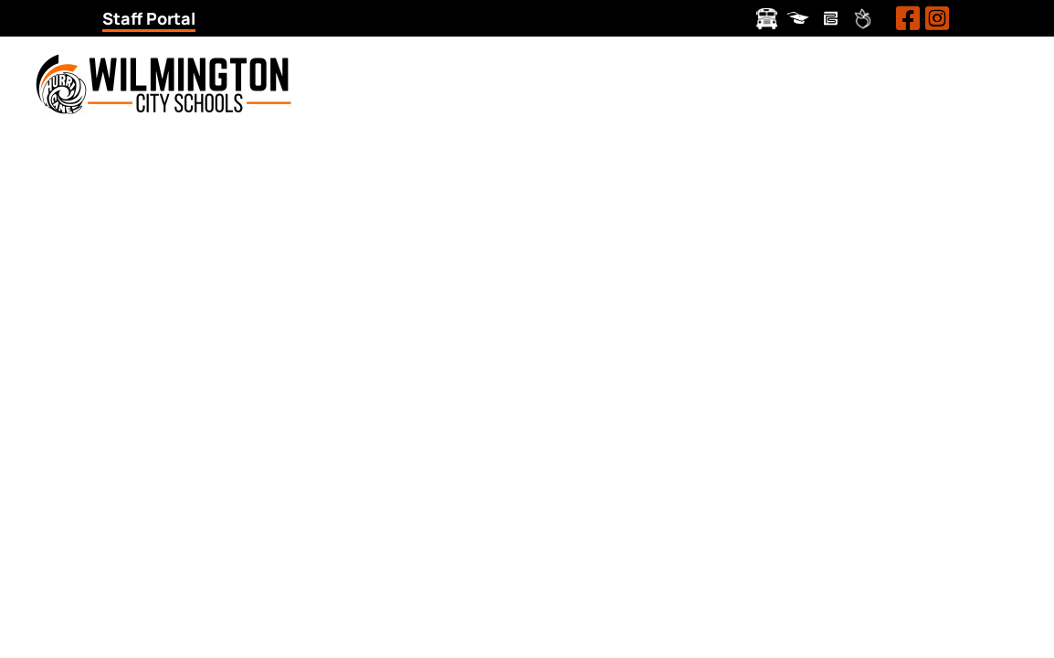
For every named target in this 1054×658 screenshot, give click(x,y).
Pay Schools (830, 18)
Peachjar (862, 18)
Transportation (766, 18)
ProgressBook (798, 18)
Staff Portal (148, 18)
